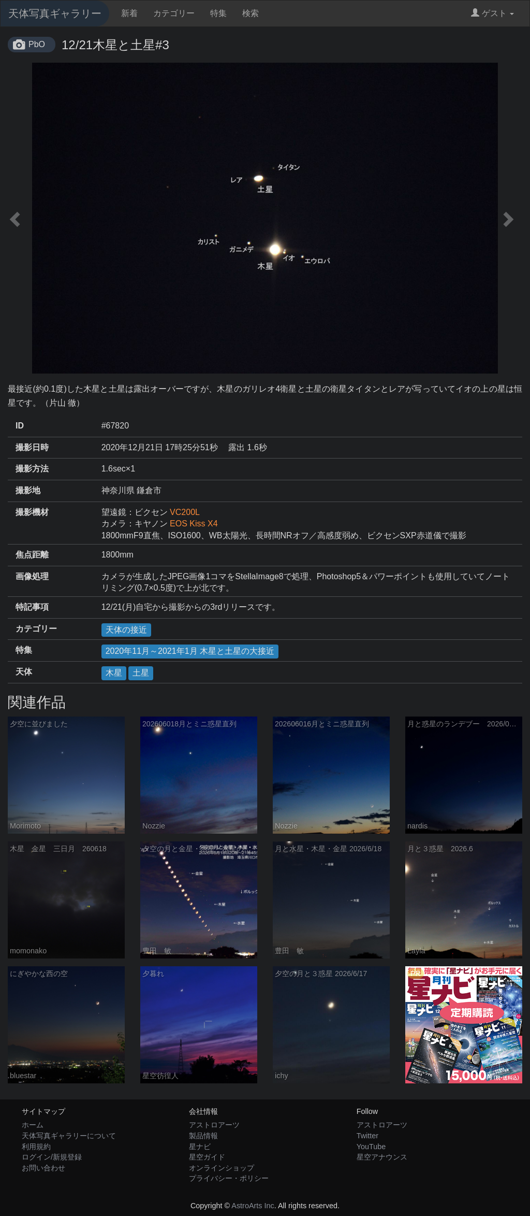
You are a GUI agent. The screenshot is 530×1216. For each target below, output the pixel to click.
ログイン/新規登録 (52, 1157)
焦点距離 (32, 554)
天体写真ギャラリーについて (69, 1136)
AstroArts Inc (252, 1205)
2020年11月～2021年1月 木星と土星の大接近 (190, 651)
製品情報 (203, 1136)
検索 (250, 13)
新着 (129, 13)
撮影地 (28, 490)
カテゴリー (174, 13)
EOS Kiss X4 (193, 523)
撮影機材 (32, 512)
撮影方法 (32, 468)
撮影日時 (32, 447)
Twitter (367, 1136)
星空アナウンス (382, 1157)
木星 (114, 672)
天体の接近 (126, 629)
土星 (140, 672)
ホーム (32, 1125)
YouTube (371, 1146)
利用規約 (36, 1146)
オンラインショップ (221, 1168)
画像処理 (32, 576)
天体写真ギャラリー (54, 13)
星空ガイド (207, 1157)
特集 (218, 13)
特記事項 (32, 607)
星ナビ (200, 1146)
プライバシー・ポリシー (229, 1178)
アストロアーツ (214, 1125)
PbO (36, 44)
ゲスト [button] (492, 13)
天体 (24, 671)
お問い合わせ (43, 1168)
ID (20, 425)
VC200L (185, 512)
